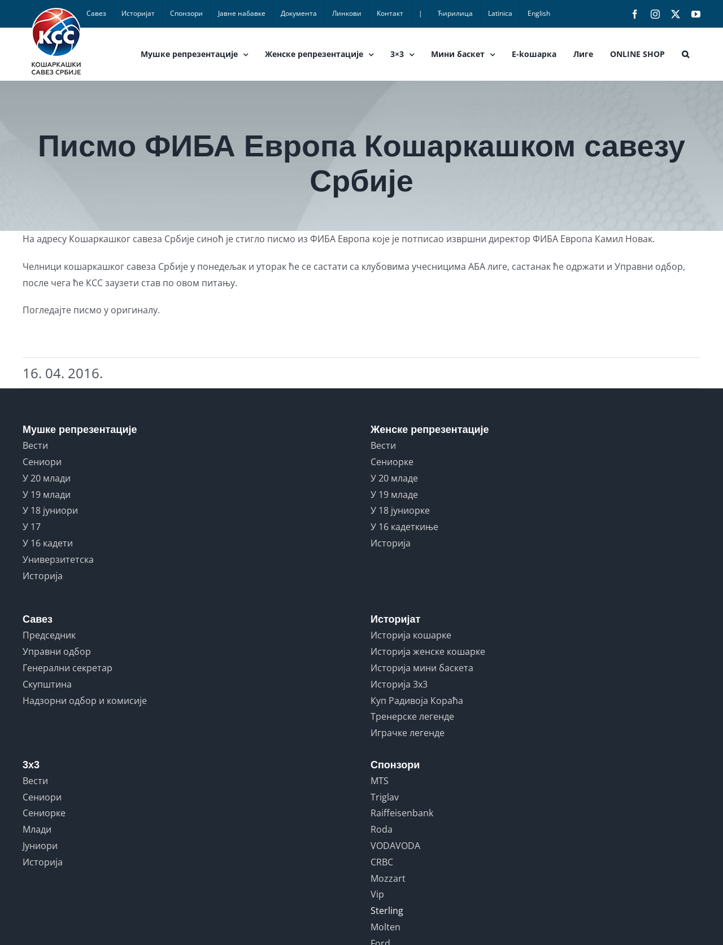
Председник (49, 635)
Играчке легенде (408, 733)
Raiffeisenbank (402, 813)
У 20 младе (394, 478)
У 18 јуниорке (400, 510)
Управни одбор (57, 651)
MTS (380, 781)
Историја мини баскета (422, 668)
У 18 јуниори (50, 510)
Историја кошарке (411, 635)
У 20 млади (47, 478)
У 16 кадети (48, 543)
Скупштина (47, 684)
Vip (377, 894)
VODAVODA (395, 845)
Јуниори (40, 845)
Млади (37, 829)
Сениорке (392, 462)
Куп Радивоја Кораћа (417, 700)
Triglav (385, 797)
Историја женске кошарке (428, 651)
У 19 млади (47, 494)
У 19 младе (394, 494)
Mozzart (388, 878)
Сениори (42, 462)
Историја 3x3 (399, 684)
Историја (43, 576)
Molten (385, 927)
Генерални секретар (67, 668)
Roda (382, 829)
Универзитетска (58, 559)
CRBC (382, 862)
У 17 (32, 526)
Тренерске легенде (412, 716)
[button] (685, 54)
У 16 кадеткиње (404, 526)
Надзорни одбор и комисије (85, 700)
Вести (35, 445)
